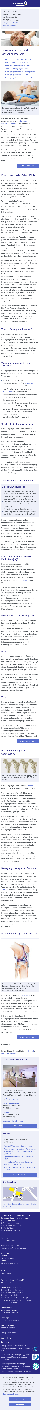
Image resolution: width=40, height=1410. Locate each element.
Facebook (28, 1051)
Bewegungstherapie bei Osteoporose (20, 72)
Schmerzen (29, 499)
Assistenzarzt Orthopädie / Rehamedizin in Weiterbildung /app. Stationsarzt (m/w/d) (20, 1151)
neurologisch (8, 403)
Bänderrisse (8, 391)
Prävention (7, 509)
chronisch (15, 386)
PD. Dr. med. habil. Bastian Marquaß (15, 1298)
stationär (18, 186)
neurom (19, 556)
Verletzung (8, 856)
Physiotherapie (27, 134)
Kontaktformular (9, 25)
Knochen (22, 389)
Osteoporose (8, 753)
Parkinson (7, 406)
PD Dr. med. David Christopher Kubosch (17, 1300)
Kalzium (29, 775)
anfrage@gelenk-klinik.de (13, 1121)
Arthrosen (29, 383)
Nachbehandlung (16, 1021)
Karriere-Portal (20, 1174)
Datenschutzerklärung (11, 1394)
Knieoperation (24, 995)
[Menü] (2, 4)
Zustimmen (20, 1399)
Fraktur (5, 822)
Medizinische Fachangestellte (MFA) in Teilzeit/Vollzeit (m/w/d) (19, 1163)
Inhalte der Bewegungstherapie (17, 65)
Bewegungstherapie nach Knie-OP (18, 78)
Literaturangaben (10, 1044)
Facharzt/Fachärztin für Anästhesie (18, 1146)
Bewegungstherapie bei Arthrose (18, 75)
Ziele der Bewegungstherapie (17, 69)
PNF (15, 559)
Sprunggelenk (9, 544)
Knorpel (24, 873)
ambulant (5, 186)
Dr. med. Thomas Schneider (12, 1290)
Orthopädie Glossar (8, 1333)
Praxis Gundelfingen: (11, 1103)
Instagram (5, 1054)
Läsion (23, 662)
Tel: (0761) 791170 (10, 22)
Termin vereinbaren (28, 166)
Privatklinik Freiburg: (11, 1112)
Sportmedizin (11, 434)
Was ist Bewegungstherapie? (16, 62)
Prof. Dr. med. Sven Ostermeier (13, 1292)
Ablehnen (20, 1404)
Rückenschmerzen (22, 580)
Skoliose (6, 386)
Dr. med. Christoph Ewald (11, 1303)
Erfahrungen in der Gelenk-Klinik (18, 59)
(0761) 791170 (12, 1099)
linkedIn (13, 1054)
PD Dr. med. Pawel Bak (10, 1313)
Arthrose (31, 868)
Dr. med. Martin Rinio (9, 1295)
